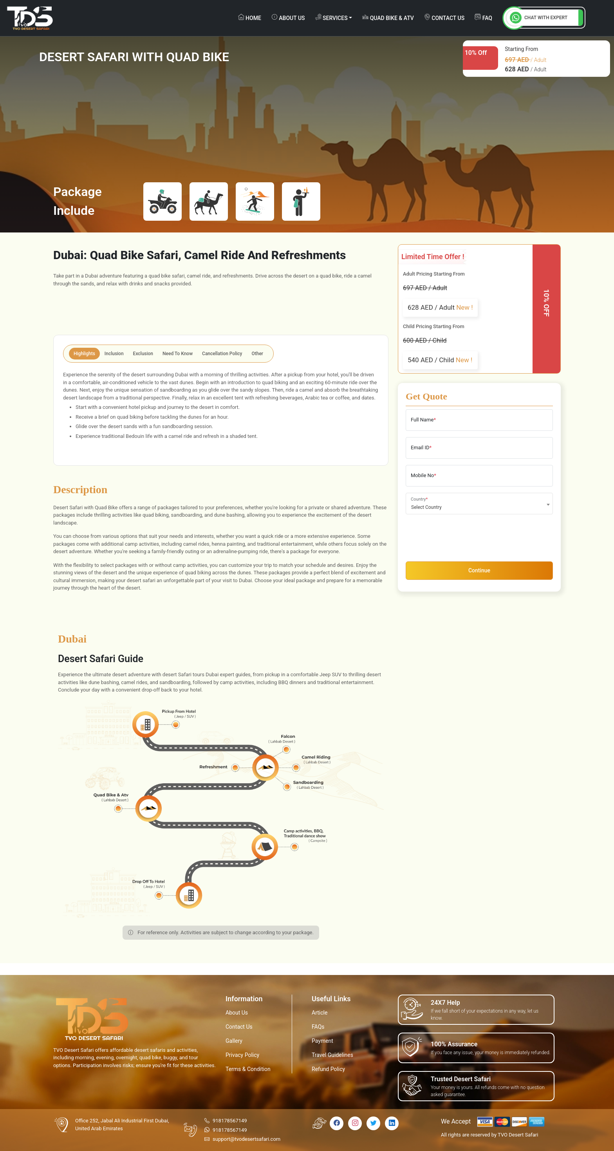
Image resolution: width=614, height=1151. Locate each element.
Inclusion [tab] (114, 353)
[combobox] (479, 503)
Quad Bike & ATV (388, 17)
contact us (444, 17)
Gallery (234, 1041)
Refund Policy (328, 1069)
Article (319, 1012)
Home (249, 17)
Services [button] (331, 17)
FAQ (483, 17)
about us (288, 17)
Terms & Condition (248, 1069)
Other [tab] (258, 353)
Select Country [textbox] (426, 507)
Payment (322, 1041)
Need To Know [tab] (178, 353)
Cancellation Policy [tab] (222, 353)
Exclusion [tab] (143, 353)
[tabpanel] (221, 412)
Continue (479, 570)
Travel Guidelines (332, 1055)
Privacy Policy (242, 1055)
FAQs (318, 1027)
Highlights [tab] (84, 353)
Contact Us (239, 1027)
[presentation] (465, 536)
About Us (237, 1012)
